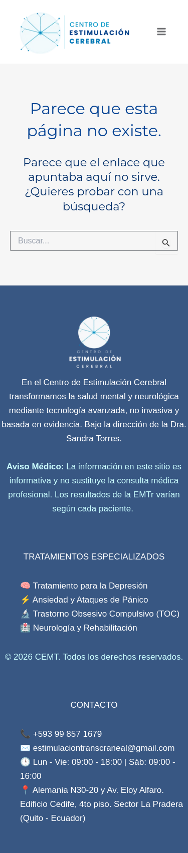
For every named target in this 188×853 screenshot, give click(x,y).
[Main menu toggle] (161, 32)
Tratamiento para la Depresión (89, 586)
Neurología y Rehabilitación (85, 628)
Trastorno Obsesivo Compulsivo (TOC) (106, 614)
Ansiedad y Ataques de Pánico (90, 600)
